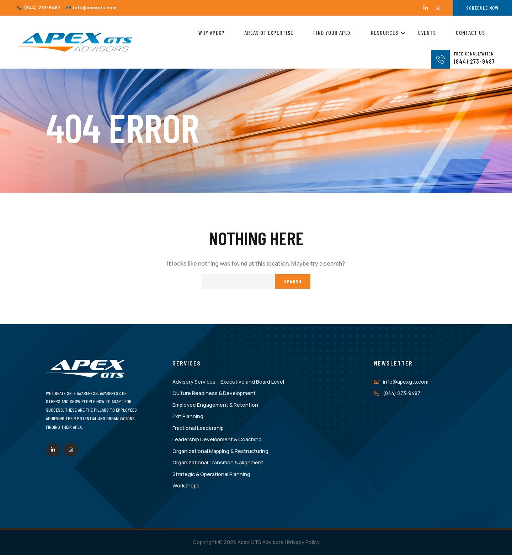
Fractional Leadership (198, 428)
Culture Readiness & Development (214, 393)
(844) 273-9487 (38, 7)
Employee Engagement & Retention (215, 404)
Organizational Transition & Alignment (217, 462)
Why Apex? (211, 32)
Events (427, 32)
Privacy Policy (303, 542)
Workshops (185, 485)
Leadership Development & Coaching (217, 439)
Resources (384, 31)
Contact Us (470, 32)
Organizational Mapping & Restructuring (220, 451)
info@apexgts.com (91, 7)
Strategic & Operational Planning (211, 474)
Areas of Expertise (268, 32)
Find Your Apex (332, 32)
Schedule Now (482, 8)
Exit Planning (187, 416)
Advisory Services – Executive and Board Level (228, 381)
